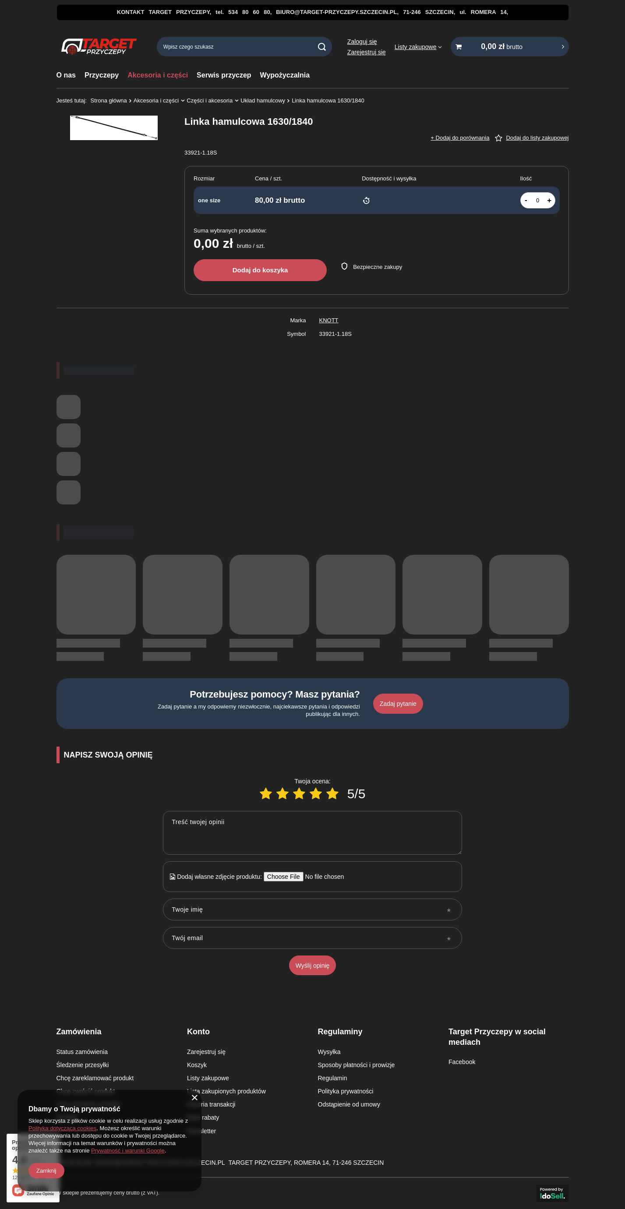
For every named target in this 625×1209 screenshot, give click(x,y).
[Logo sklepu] (98, 47)
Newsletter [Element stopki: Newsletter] (201, 1131)
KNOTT (329, 320)
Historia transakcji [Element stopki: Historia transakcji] (211, 1104)
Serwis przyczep (224, 75)
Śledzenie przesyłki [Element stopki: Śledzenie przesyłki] (82, 1064)
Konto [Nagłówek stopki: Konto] (198, 1031)
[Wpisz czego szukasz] (244, 46)
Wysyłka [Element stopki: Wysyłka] (329, 1051)
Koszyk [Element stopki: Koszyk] (197, 1064)
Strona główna (109, 100)
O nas (66, 75)
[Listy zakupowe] (418, 47)
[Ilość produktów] (537, 200)
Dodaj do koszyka (260, 270)
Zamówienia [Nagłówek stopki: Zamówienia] (79, 1031)
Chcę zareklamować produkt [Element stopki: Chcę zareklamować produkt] (95, 1078)
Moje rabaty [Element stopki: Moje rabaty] (203, 1117)
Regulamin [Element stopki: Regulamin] (332, 1078)
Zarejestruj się (366, 52)
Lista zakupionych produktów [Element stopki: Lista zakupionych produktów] (226, 1091)
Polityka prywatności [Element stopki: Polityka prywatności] (346, 1091)
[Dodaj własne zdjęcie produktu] (322, 876)
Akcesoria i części (157, 75)
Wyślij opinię (313, 965)
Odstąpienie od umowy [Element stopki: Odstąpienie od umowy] (349, 1104)
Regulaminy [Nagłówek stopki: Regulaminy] (340, 1031)
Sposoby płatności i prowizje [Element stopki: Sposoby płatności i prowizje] (356, 1064)
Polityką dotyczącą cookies (62, 1128)
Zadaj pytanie (398, 703)
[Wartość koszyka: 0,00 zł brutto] (510, 46)
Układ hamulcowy (262, 100)
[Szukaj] (322, 46)
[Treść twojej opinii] (312, 833)
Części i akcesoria (210, 100)
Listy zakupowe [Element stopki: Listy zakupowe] (208, 1078)
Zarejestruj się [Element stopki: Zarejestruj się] (206, 1051)
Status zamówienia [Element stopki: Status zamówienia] (82, 1051)
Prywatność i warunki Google (128, 1150)
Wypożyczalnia (285, 75)
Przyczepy (102, 75)
